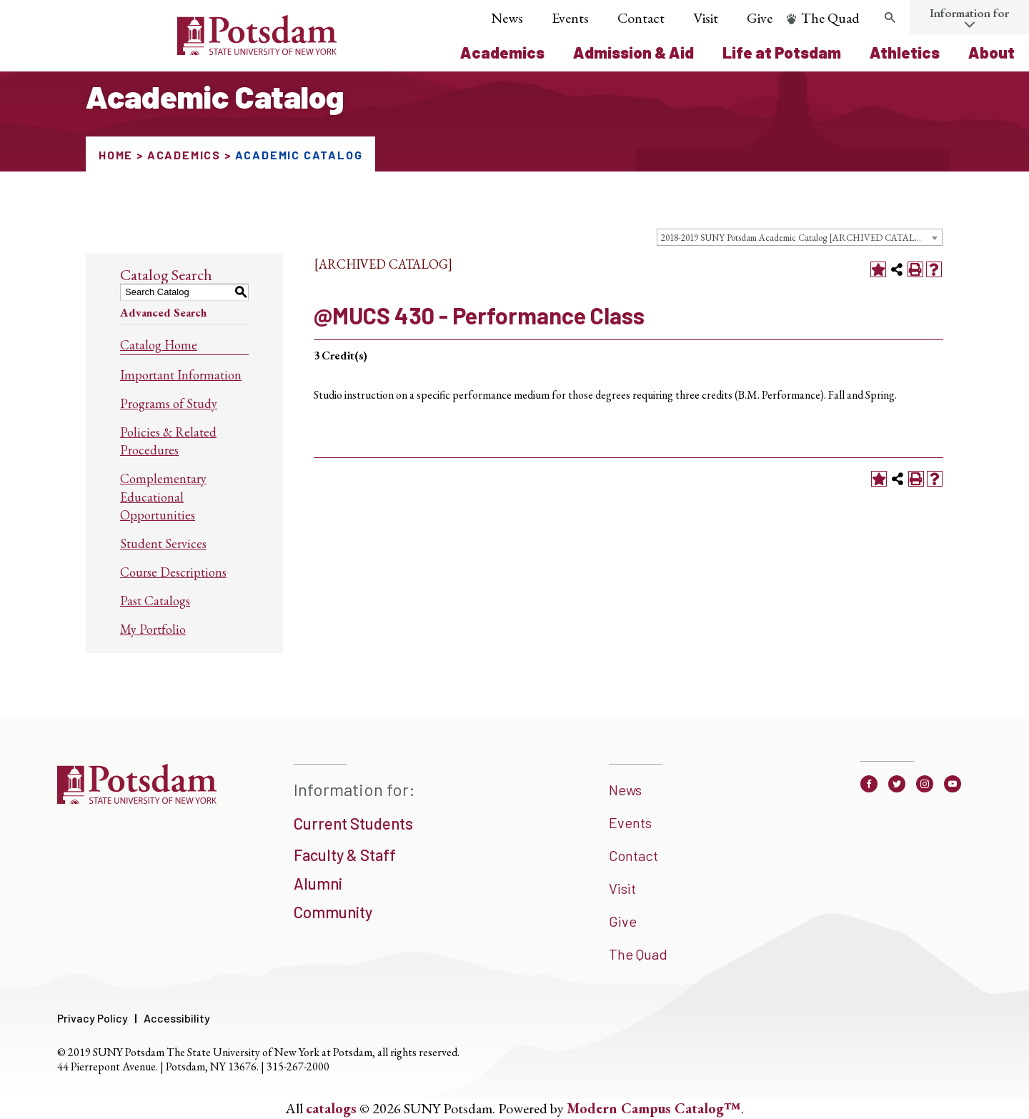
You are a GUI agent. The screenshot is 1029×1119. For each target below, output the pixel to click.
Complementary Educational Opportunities (163, 496)
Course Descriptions (173, 572)
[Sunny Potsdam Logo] (177, 50)
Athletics (905, 52)
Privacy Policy (92, 1018)
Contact (641, 18)
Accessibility (177, 1018)
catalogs (331, 1108)
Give (759, 18)
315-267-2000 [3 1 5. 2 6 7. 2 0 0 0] (298, 1066)
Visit (705, 18)
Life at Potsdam (781, 52)
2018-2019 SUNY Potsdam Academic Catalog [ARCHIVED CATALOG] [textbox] (797, 238)
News (507, 18)
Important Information (181, 375)
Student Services (163, 543)
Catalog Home (158, 345)
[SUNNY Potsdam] (137, 799)
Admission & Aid (633, 52)
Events (570, 18)
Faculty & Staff (345, 854)
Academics (502, 52)
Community (333, 911)
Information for (969, 13)
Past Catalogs (155, 600)
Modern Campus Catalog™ (654, 1108)
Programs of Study (168, 403)
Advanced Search (163, 312)
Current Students (353, 823)
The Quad (830, 18)
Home (116, 154)
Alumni (318, 883)
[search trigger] (890, 18)
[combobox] (800, 237)
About (991, 52)
